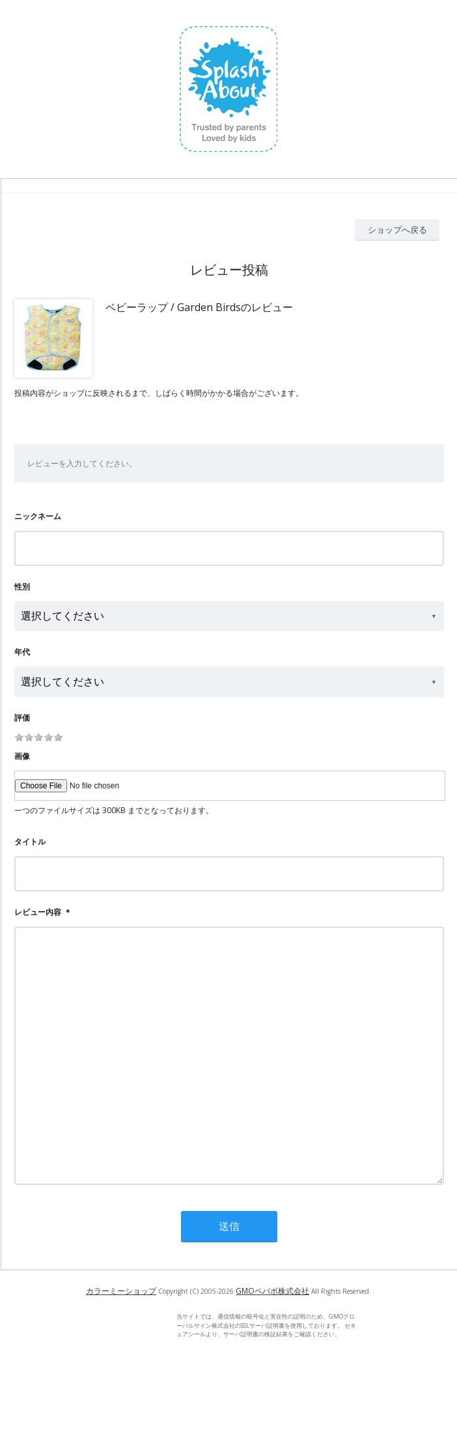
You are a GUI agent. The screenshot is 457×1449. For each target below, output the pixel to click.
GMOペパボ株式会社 (272, 1343)
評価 (22, 717)
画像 (22, 756)
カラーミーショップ (121, 1343)
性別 (22, 586)
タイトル (30, 841)
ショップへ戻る (397, 229)
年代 (22, 651)
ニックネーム (37, 516)
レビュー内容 (37, 912)
